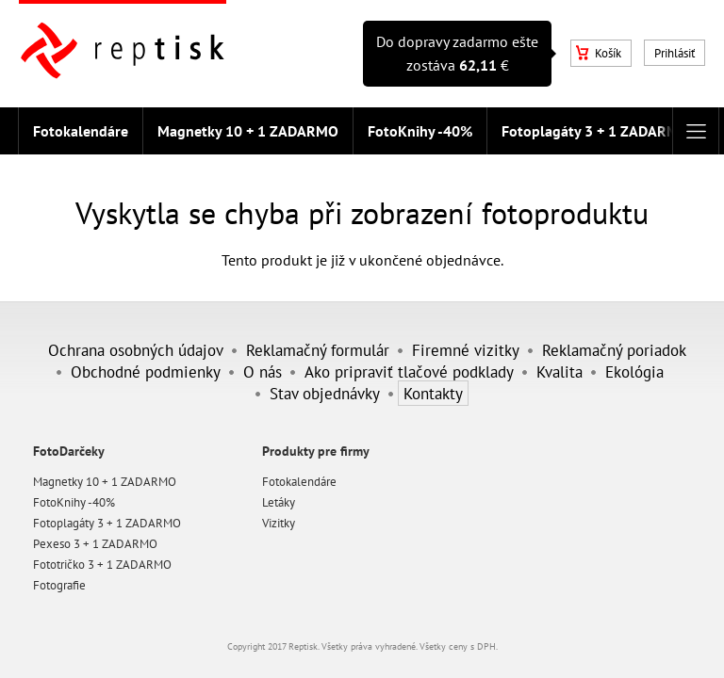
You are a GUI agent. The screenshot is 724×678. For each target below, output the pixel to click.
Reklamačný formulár (317, 350)
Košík (598, 53)
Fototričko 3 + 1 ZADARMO (102, 565)
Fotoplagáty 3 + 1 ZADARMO (595, 130)
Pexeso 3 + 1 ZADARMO (95, 544)
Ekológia (634, 371)
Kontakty (433, 393)
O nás (262, 371)
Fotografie (59, 585)
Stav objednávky (325, 393)
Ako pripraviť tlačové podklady (409, 371)
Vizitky (278, 523)
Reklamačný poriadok (614, 350)
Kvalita (559, 371)
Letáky (278, 502)
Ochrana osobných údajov (135, 350)
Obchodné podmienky (146, 371)
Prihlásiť (674, 53)
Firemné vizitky (465, 350)
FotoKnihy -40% (420, 130)
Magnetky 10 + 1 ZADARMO (247, 130)
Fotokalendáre (80, 130)
